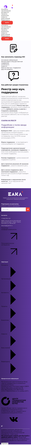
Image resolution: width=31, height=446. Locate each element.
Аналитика (5, 15)
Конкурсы (4, 9)
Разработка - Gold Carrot (9, 434)
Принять (5, 443)
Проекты (4, 14)
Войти (7, 22)
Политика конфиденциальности (12, 235)
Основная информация (9, 60)
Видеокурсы (5, 20)
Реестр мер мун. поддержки (11, 68)
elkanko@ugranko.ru (7, 225)
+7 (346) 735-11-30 (5, 218)
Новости (4, 17)
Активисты (5, 12)
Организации (6, 11)
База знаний (5, 18)
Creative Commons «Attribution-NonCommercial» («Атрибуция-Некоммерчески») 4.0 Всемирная (12, 431)
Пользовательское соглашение (12, 250)
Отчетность (5, 64)
